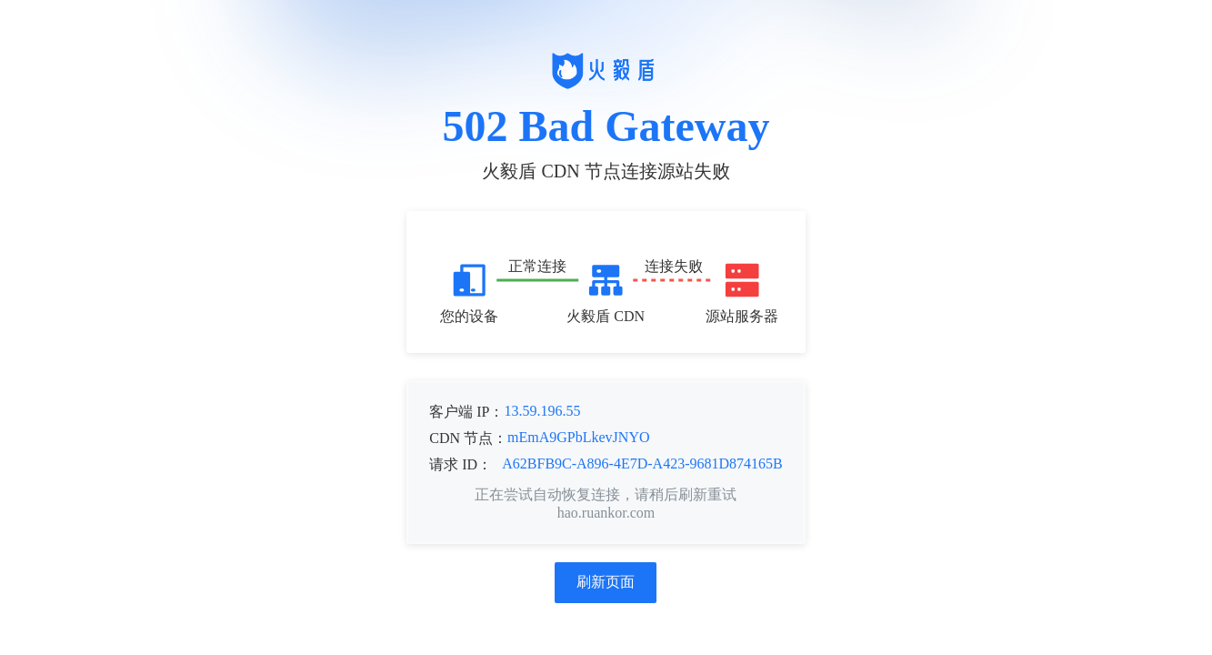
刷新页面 (605, 582)
